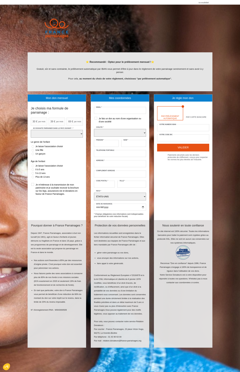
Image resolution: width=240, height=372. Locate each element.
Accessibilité (203, 2)
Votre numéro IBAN (167, 124)
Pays (98, 191)
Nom (125, 140)
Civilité (100, 127)
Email (99, 107)
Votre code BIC (166, 134)
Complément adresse (105, 170)
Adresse (100, 160)
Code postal (102, 181)
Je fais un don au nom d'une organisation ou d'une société (120, 120)
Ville (122, 181)
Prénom (100, 140)
